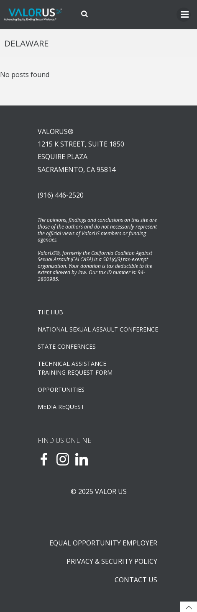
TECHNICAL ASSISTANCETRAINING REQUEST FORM (75, 368)
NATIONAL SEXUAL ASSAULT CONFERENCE (98, 329)
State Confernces (67, 346)
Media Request (61, 407)
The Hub (50, 312)
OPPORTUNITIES (61, 389)
